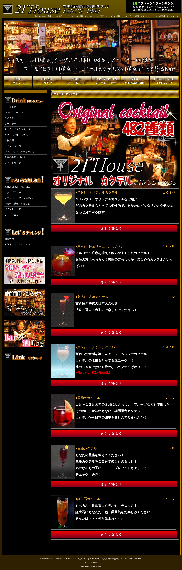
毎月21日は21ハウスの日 (17, 186)
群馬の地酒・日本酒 (15, 157)
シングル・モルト (14, 112)
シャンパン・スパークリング (20, 151)
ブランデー (10, 123)
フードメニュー (13, 214)
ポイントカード (13, 209)
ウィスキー (10, 118)
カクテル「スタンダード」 (19, 129)
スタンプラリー (13, 192)
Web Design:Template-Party (91, 566)
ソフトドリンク (13, 162)
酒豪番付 (9, 238)
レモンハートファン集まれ (19, 198)
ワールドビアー (13, 107)
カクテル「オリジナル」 (17, 135)
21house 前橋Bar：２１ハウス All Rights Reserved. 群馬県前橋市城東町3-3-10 (90, 559)
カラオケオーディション (17, 244)
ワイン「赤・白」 (14, 146)
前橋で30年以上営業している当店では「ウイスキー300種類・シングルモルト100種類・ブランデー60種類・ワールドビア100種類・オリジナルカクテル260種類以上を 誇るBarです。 (108, 16)
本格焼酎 (9, 140)
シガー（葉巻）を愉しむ (17, 203)
